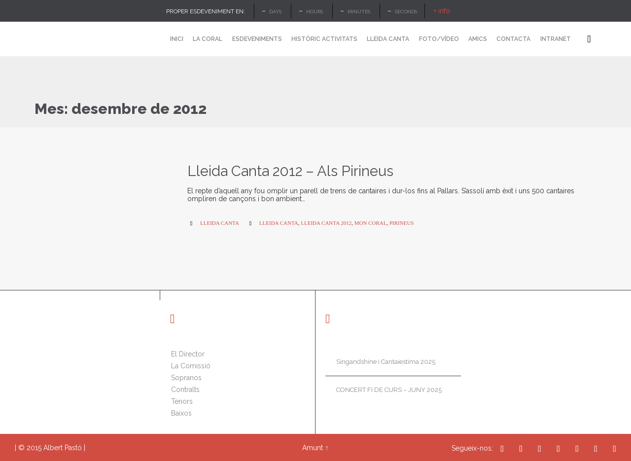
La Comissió (190, 366)
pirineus (401, 223)
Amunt (312, 448)
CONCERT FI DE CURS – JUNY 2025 (389, 389)
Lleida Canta (219, 223)
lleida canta (278, 223)
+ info (442, 11)
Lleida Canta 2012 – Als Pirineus (290, 171)
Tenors (182, 401)
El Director (188, 354)
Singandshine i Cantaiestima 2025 (385, 361)
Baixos (181, 413)
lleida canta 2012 (326, 223)
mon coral (370, 223)
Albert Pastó (62, 448)
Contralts (185, 389)
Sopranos (186, 378)
